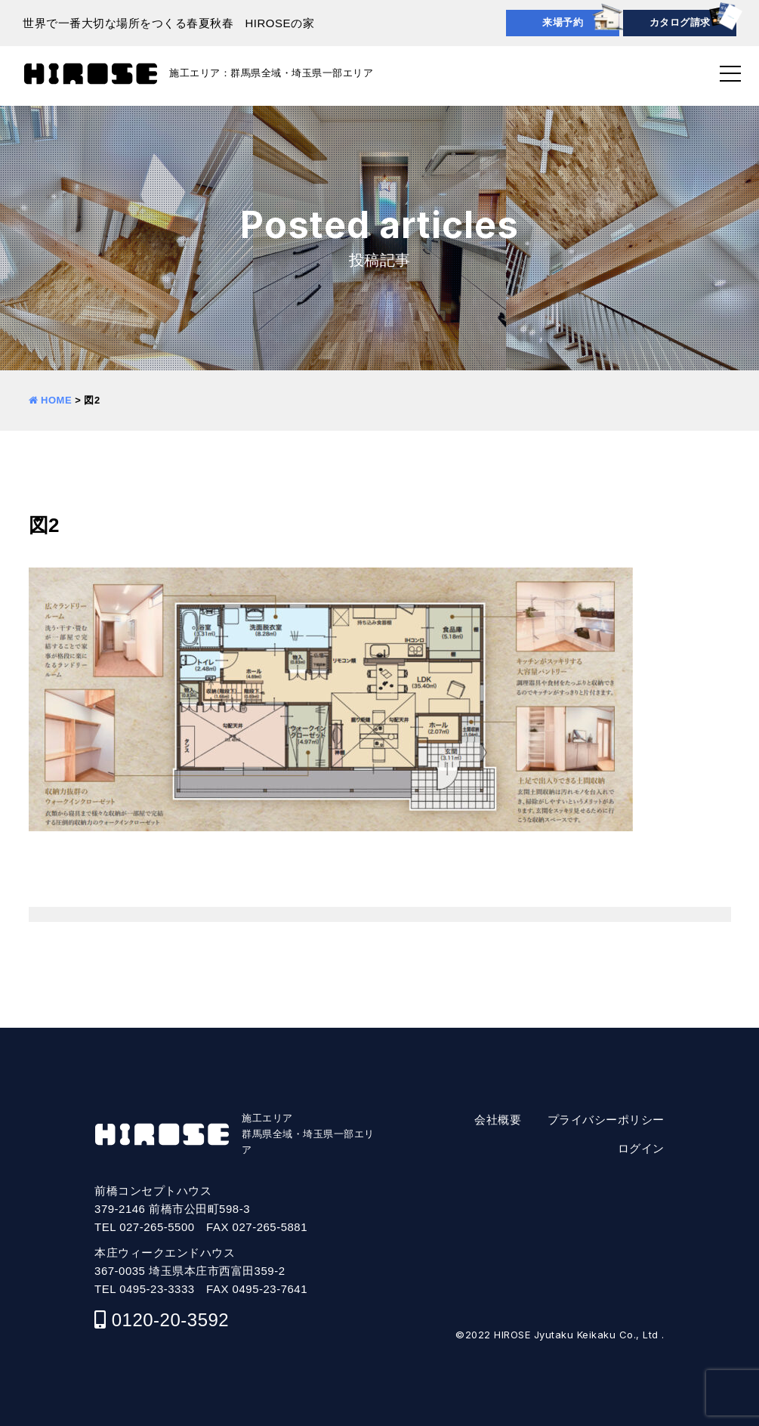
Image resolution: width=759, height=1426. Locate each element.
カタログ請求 (680, 22)
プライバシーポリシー (606, 1119)
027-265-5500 (156, 1226)
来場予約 (562, 22)
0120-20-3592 (170, 1320)
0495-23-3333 (156, 1288)
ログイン (641, 1148)
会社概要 (497, 1119)
